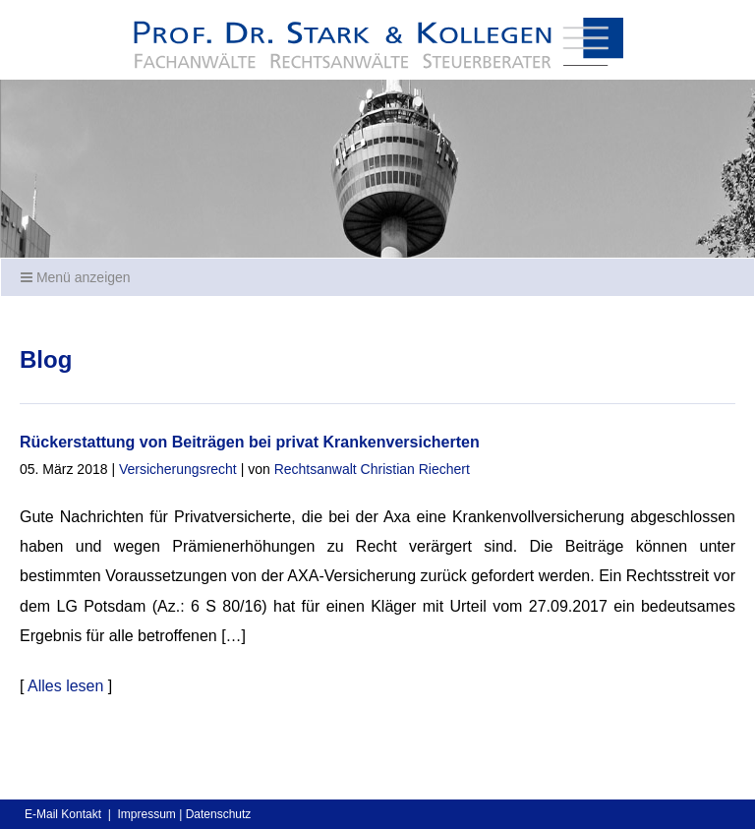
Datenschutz (219, 814)
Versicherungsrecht (178, 469)
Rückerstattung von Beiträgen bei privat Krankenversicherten (250, 442)
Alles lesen (65, 686)
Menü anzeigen (76, 277)
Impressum (146, 814)
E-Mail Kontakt (63, 814)
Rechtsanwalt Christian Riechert (372, 469)
